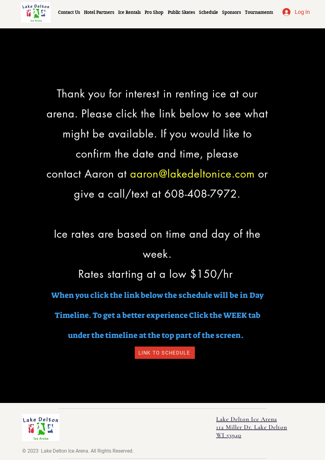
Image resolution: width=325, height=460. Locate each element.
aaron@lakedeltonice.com (192, 174)
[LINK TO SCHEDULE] (165, 353)
